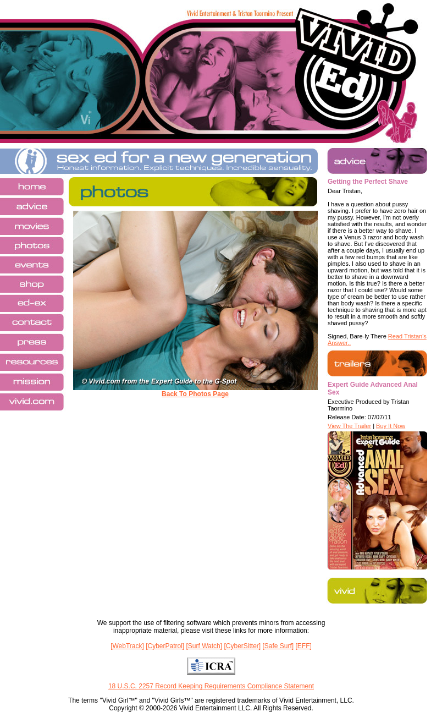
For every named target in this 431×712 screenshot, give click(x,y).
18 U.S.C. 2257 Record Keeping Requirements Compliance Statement (211, 686)
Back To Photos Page (195, 394)
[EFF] (304, 646)
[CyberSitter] (242, 646)
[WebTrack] (127, 646)
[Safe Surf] (278, 646)
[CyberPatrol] (165, 646)
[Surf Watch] (204, 646)
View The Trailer (349, 426)
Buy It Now (390, 426)
